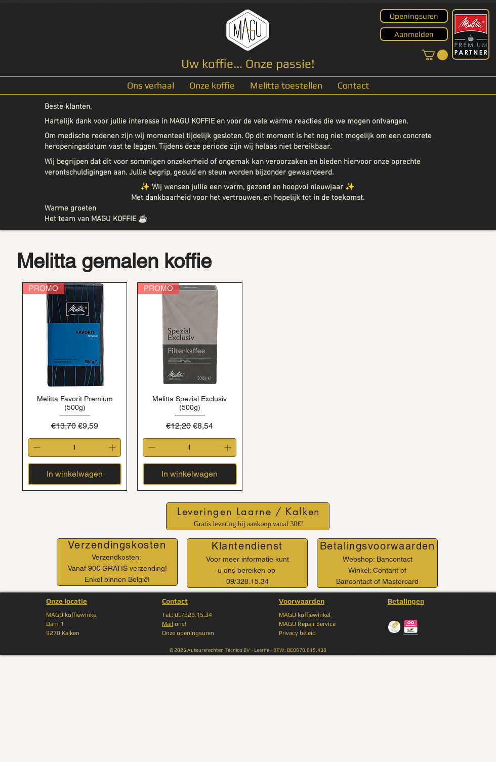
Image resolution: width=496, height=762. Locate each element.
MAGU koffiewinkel (304, 614)
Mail (167, 623)
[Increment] (113, 447)
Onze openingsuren (188, 633)
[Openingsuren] (414, 16)
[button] (435, 55)
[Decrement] (35, 447)
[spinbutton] (74, 447)
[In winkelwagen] (74, 474)
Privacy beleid (297, 633)
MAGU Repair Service (307, 623)
